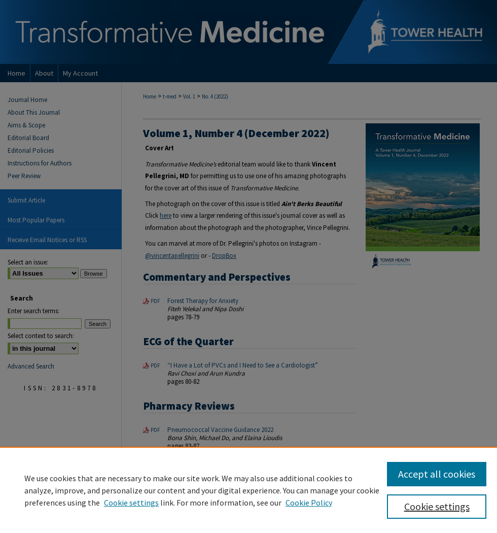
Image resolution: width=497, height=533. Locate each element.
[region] (248, 490)
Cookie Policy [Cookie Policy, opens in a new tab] (309, 502)
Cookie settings (131, 502)
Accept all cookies (436, 474)
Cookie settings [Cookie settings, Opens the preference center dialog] (437, 506)
